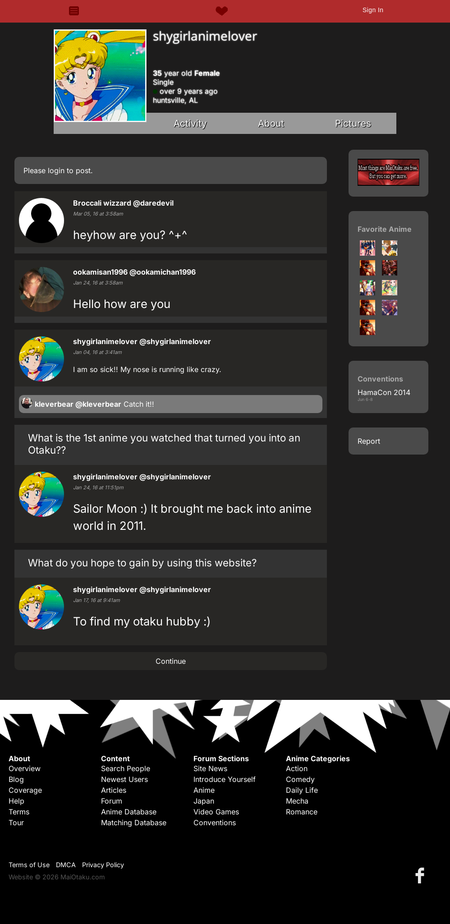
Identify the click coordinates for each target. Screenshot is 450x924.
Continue (171, 661)
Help (16, 800)
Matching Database (133, 822)
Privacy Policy (103, 865)
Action (297, 768)
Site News (210, 768)
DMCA (66, 865)
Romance (301, 811)
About (271, 123)
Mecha (297, 800)
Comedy (300, 779)
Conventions (214, 822)
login (56, 170)
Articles (113, 790)
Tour (16, 822)
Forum (111, 800)
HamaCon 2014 (384, 392)
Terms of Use (29, 865)
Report (369, 441)
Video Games (216, 811)
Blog (16, 779)
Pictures (353, 123)
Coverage (25, 790)
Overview (25, 768)
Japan (203, 800)
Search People (125, 768)
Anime (204, 790)
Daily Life (302, 790)
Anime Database (128, 811)
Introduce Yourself (224, 779)
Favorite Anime (385, 229)
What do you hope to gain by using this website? (142, 562)
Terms (19, 811)
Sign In (373, 10)
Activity (190, 123)
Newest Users (124, 779)
